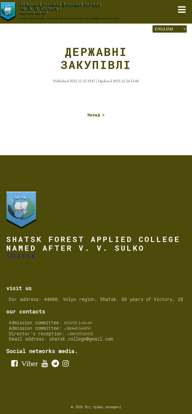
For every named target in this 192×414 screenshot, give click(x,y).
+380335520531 (80, 334)
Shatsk (21, 256)
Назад (94, 114)
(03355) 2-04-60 (78, 322)
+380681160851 (77, 328)
